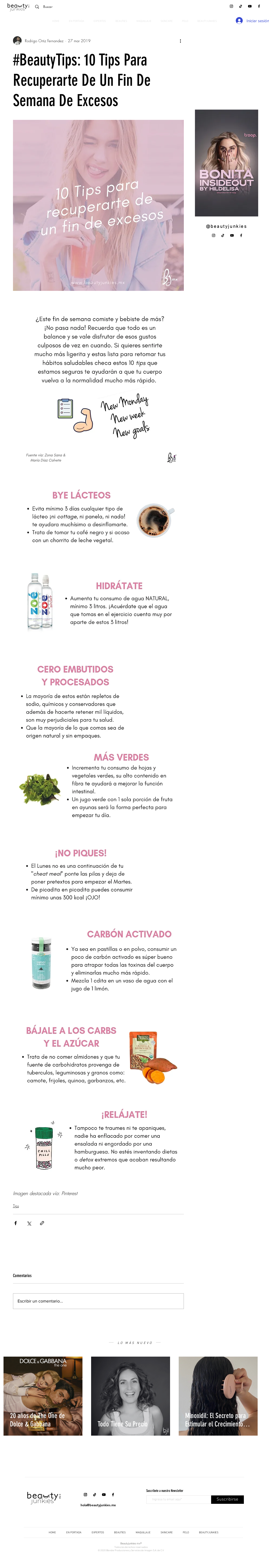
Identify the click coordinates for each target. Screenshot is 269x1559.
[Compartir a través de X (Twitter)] (28, 1223)
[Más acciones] (180, 40)
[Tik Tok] (240, 6)
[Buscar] (69, 7)
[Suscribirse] (227, 1499)
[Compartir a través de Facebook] (15, 1223)
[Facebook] (259, 6)
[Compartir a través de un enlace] (42, 1223)
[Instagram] (231, 6)
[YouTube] (250, 6)
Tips (16, 1205)
